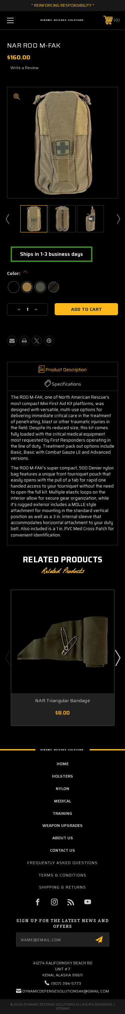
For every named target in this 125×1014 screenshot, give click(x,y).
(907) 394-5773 (66, 983)
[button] (51, 254)
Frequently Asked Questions (62, 862)
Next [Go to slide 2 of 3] (118, 219)
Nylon (62, 788)
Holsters (62, 776)
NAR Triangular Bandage (62, 700)
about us (62, 838)
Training (62, 813)
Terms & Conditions (62, 875)
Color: (17, 273)
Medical (62, 801)
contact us (62, 850)
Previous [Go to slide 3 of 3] (7, 219)
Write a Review (24, 67)
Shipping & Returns (62, 887)
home (63, 763)
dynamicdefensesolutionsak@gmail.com (65, 991)
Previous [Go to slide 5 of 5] (7, 657)
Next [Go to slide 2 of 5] (117, 657)
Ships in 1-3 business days (51, 254)
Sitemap (62, 1008)
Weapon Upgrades (62, 825)
